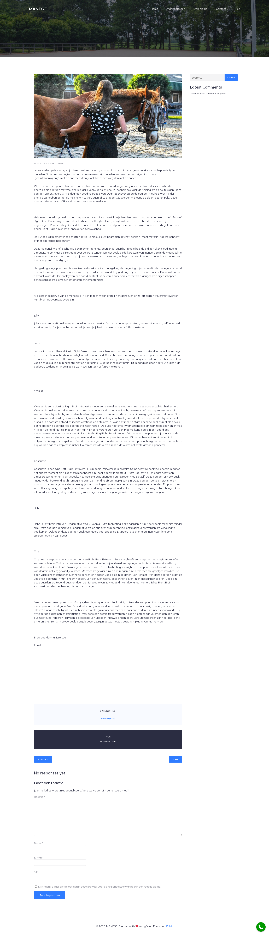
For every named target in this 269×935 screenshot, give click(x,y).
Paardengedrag (108, 720)
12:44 (61, 164)
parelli (115, 743)
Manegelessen (176, 9)
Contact (221, 9)
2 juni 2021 (49, 164)
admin (37, 164)
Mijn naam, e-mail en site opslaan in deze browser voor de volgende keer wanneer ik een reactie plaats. (99, 888)
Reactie (39, 798)
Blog (237, 9)
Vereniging (200, 9)
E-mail (39, 859)
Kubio (169, 927)
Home (154, 9)
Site (36, 873)
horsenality (105, 743)
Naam (38, 844)
